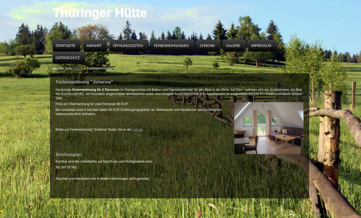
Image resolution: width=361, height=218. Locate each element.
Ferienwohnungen (171, 46)
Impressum (261, 46)
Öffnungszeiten (128, 46)
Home (78, 68)
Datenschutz (68, 58)
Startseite (65, 46)
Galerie (233, 46)
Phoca (202, 202)
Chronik (207, 46)
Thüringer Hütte (100, 13)
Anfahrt (94, 46)
